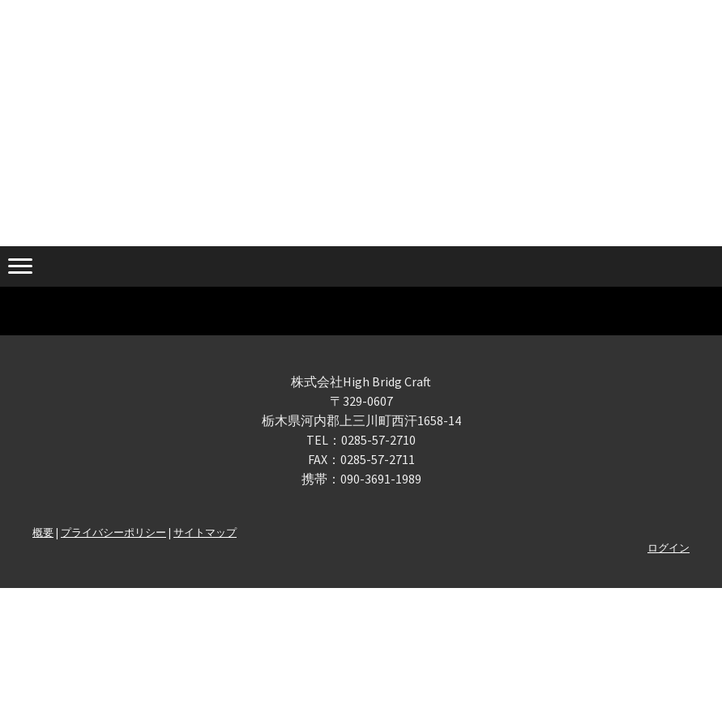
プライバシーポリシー (113, 532)
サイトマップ (205, 532)
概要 (42, 532)
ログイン (668, 547)
